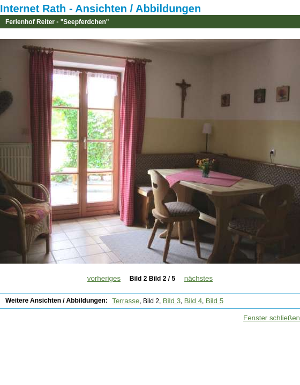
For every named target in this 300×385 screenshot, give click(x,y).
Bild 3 (172, 301)
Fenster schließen (271, 318)
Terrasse (125, 301)
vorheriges (104, 278)
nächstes (198, 278)
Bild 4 (193, 301)
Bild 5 (214, 301)
